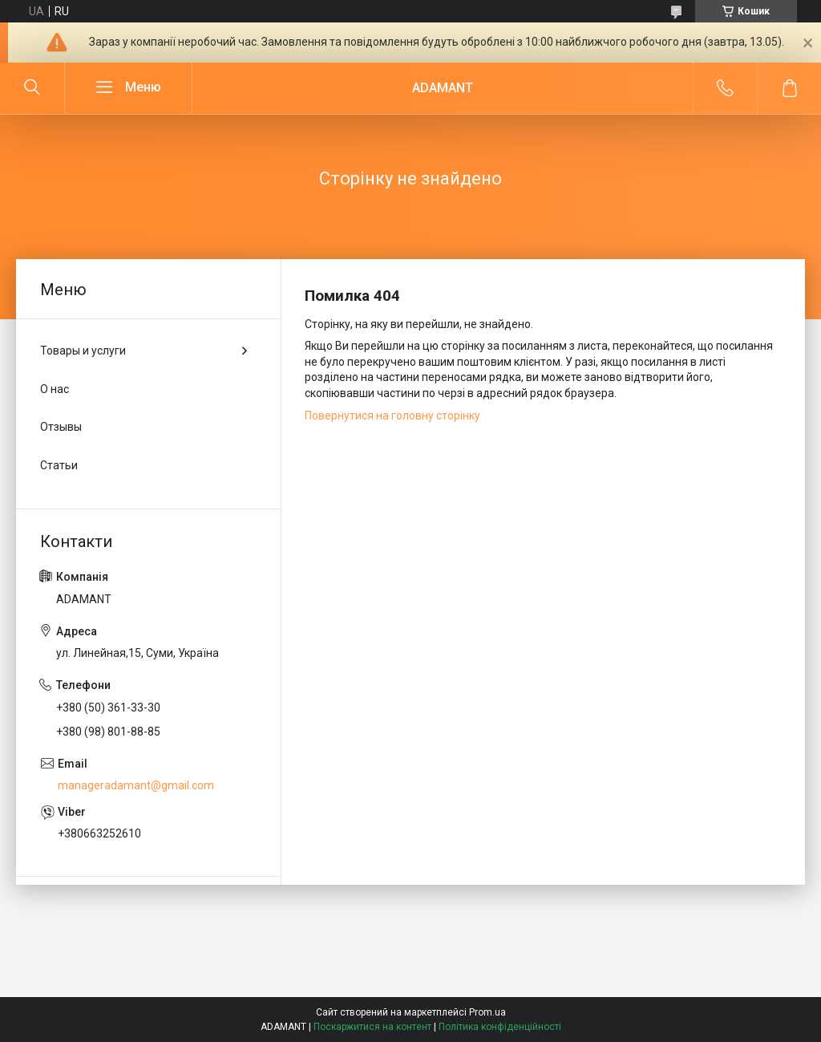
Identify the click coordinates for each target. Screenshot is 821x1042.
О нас (54, 389)
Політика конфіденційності (500, 1026)
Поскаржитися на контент (372, 1026)
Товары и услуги (83, 350)
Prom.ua (487, 1012)
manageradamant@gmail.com (136, 785)
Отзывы (61, 426)
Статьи (59, 465)
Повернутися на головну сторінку (392, 415)
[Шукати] (32, 88)
